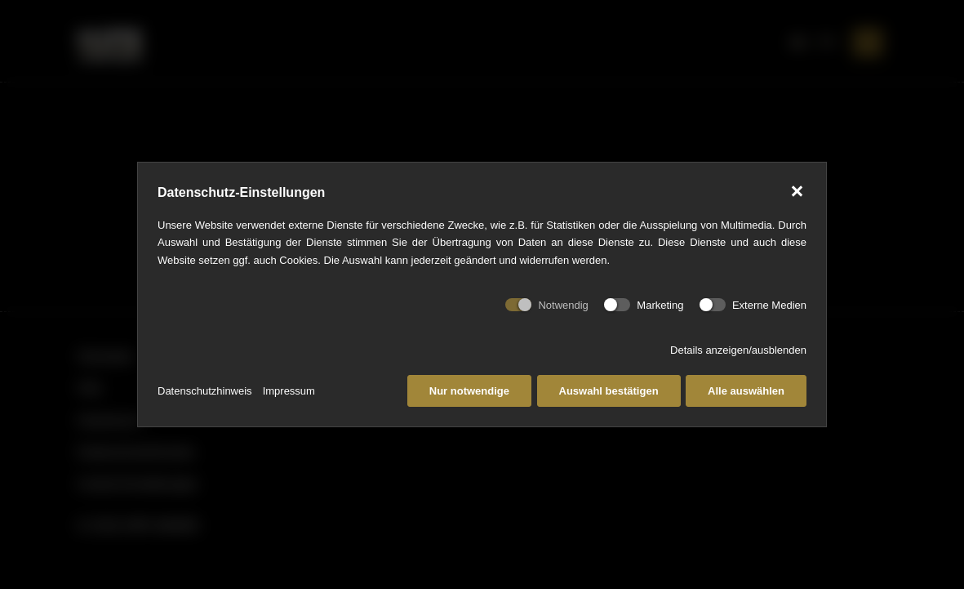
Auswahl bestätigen (609, 391)
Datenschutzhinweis (205, 391)
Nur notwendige (469, 391)
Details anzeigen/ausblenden (738, 350)
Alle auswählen (746, 391)
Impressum (289, 391)
